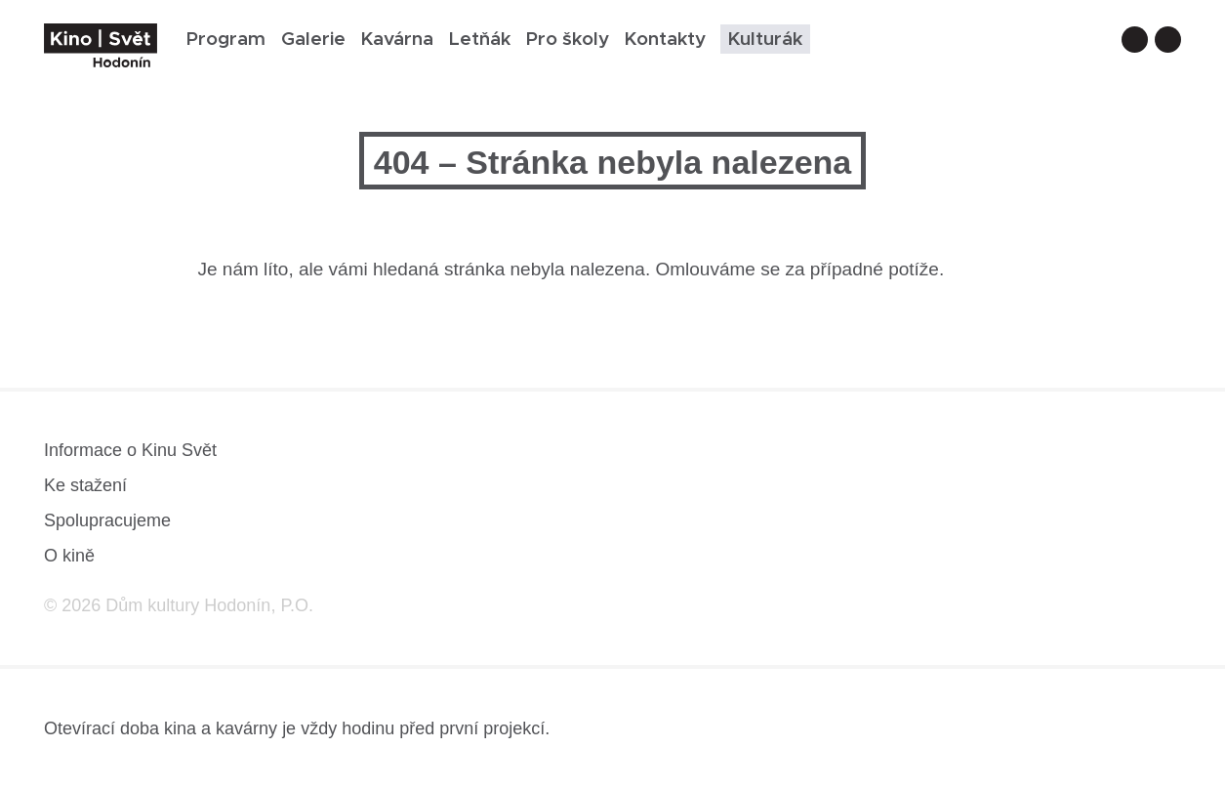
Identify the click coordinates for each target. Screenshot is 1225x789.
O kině (69, 555)
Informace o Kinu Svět (130, 450)
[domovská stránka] (100, 45)
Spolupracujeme (107, 520)
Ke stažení (85, 485)
